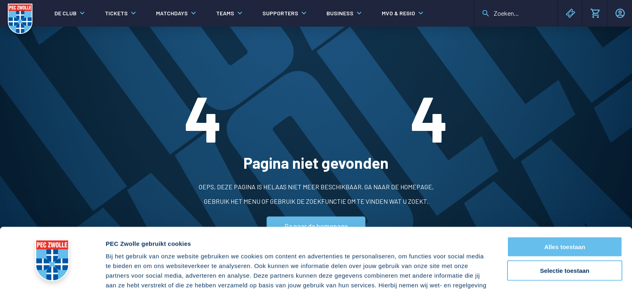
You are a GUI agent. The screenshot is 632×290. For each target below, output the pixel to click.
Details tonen (435, 274)
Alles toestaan (564, 200)
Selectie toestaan (565, 223)
